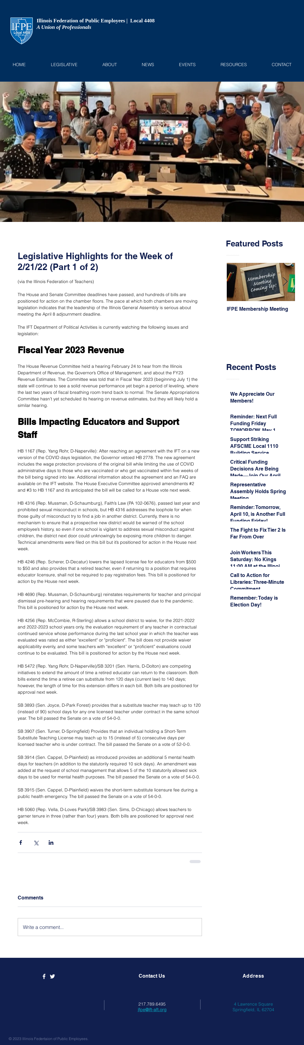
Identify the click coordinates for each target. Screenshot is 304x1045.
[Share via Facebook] (21, 842)
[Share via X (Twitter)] (36, 842)
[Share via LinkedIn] (51, 842)
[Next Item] (285, 282)
